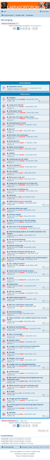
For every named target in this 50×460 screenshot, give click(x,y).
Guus (21, 173)
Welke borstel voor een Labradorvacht (23, 385)
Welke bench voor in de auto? (20, 201)
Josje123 (22, 387)
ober (20, 130)
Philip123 (22, 118)
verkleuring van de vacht (18, 159)
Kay (20, 313)
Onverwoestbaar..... (16, 312)
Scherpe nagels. (15, 214)
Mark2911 (22, 185)
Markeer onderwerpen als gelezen (19, 25)
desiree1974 (23, 366)
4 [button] (26, 28)
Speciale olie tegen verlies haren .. (22, 117)
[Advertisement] (24, 56)
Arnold (21, 155)
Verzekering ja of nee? (17, 123)
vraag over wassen (16, 105)
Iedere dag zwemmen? (17, 297)
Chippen (12, 98)
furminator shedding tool (18, 189)
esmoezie (22, 112)
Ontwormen (13, 284)
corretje (21, 259)
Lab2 (20, 247)
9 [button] (33, 28)
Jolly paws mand (15, 111)
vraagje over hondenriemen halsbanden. (24, 346)
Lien (20, 210)
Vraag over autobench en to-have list (23, 183)
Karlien (21, 142)
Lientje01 (22, 99)
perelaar (22, 191)
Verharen (12, 195)
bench (11, 278)
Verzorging (6, 20)
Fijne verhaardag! (15, 334)
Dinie (21, 286)
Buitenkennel (14, 141)
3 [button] (23, 28)
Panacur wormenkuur (17, 327)
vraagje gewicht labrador (18, 399)
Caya (20, 216)
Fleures (21, 336)
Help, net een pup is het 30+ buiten (22, 220)
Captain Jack (23, 381)
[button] (14, 28)
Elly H (21, 148)
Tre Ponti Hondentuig (17, 239)
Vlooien (12, 352)
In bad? (12, 391)
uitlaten (12, 153)
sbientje (21, 161)
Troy (20, 348)
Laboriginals (23, 228)
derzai (21, 124)
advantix (12, 412)
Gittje (21, 321)
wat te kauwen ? (15, 165)
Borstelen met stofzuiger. (18, 135)
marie (21, 299)
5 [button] (29, 28)
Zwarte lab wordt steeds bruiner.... (22, 271)
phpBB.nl (32, 453)
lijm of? (12, 129)
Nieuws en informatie (21, 89)
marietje (21, 293)
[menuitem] (3, 11)
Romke (21, 106)
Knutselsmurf (23, 88)
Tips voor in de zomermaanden (21, 226)
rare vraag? (13, 171)
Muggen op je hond (16, 358)
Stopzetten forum (15, 86)
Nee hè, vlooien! (15, 291)
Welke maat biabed (16, 147)
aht (20, 393)
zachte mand (14, 371)
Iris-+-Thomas (23, 328)
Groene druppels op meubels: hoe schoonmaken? (28, 258)
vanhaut (21, 373)
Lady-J (21, 306)
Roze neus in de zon (17, 177)
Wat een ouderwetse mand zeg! (21, 305)
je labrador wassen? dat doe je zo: (22, 251)
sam (20, 241)
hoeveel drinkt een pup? (18, 208)
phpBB (19, 451)
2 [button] (20, 28)
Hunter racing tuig (16, 245)
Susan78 (22, 136)
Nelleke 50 (22, 280)
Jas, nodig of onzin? (17, 264)
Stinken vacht (14, 340)
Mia (20, 197)
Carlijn (21, 354)
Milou (21, 235)
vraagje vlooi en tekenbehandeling (22, 364)
